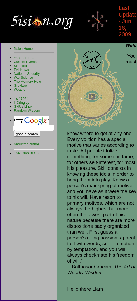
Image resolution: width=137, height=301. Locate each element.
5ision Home (23, 49)
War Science (23, 78)
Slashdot (20, 66)
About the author (26, 144)
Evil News (21, 70)
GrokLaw (20, 85)
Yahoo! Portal (24, 58)
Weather (20, 89)
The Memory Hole (27, 81)
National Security (27, 74)
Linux (28, 106)
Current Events (25, 62)
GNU (17, 106)
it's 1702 (20, 99)
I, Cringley (21, 103)
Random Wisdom (27, 110)
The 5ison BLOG (26, 153)
